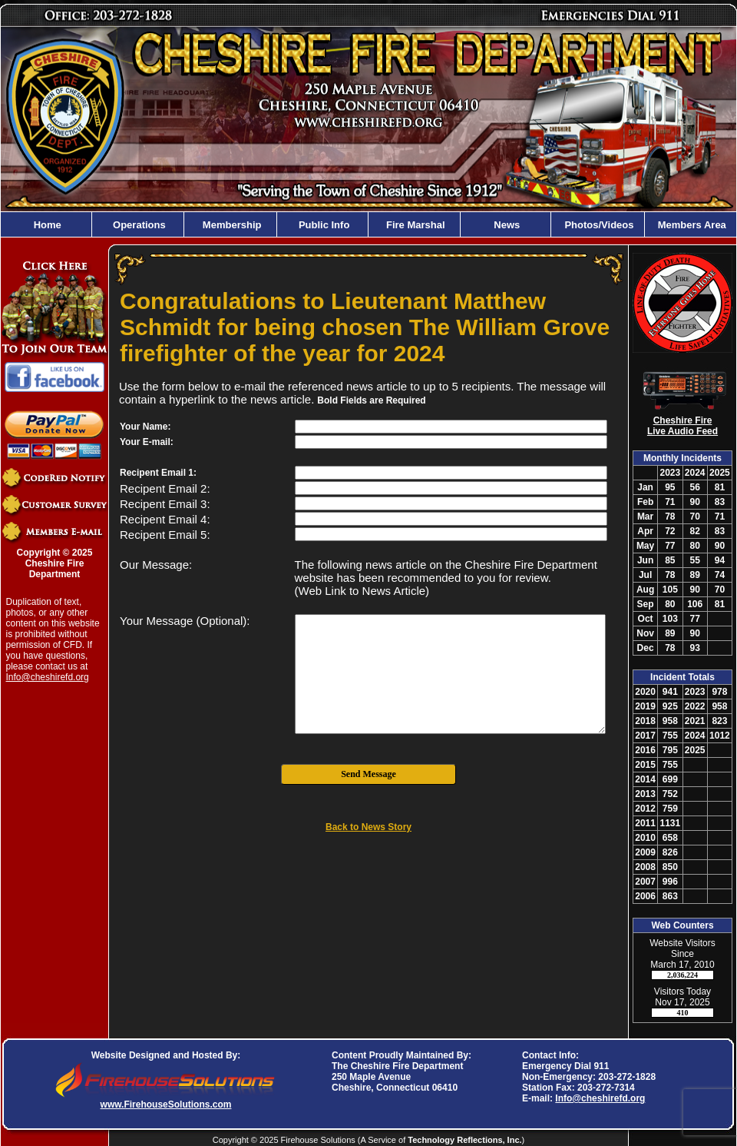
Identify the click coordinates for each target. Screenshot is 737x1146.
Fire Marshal (414, 225)
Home (46, 225)
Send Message (368, 774)
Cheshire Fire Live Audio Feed (682, 426)
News (506, 225)
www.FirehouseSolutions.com (166, 1104)
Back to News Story (368, 827)
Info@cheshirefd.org (47, 677)
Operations (137, 225)
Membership (230, 225)
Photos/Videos (598, 225)
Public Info (322, 225)
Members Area (690, 225)
